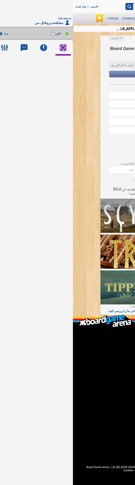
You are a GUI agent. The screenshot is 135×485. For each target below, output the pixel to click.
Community (58, 18)
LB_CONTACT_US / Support (106, 346)
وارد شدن (8, 6)
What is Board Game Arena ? (106, 335)
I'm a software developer (108, 364)
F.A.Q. (120, 342)
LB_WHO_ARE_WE (112, 339)
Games (76, 18)
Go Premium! (115, 375)
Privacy (79, 470)
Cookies (55, 470)
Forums (118, 400)
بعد (67, 74)
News (89, 18)
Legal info (84, 467)
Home (119, 389)
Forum (40, 18)
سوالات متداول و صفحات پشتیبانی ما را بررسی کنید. (67, 311)
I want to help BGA (112, 367)
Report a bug (115, 371)
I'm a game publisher (110, 360)
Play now (104, 18)
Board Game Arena (24, 467)
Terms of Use (100, 467)
